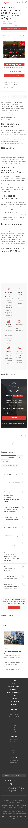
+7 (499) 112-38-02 (14, 405)
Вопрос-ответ (14, 766)
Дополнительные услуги (10, 465)
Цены (20, 457)
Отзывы (15, 96)
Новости (14, 723)
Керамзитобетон (14, 686)
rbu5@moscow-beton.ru (15, 784)
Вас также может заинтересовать (11, 435)
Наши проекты (14, 743)
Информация (14, 736)
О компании (14, 712)
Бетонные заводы (14, 714)
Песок (14, 695)
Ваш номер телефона (10, 411)
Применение (14, 769)
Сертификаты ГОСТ (14, 716)
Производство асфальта (12, 651)
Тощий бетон (14, 689)
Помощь (14, 757)
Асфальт (14, 704)
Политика (14, 746)
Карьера (14, 731)
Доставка (5, 461)
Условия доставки (14, 762)
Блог (14, 752)
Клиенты (14, 729)
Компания (14, 709)
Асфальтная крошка (8, 457)
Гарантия (14, 764)
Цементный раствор (14, 692)
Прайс (14, 680)
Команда (14, 725)
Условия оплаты (14, 760)
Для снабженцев (14, 748)
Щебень (14, 698)
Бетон (14, 683)
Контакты (14, 721)
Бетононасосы (14, 701)
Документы (14, 718)
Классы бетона (14, 741)
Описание (6, 96)
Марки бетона (14, 739)
